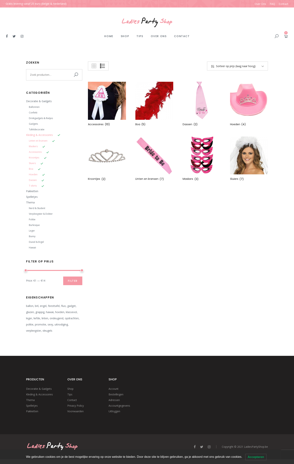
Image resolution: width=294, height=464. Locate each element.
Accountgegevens (119, 405)
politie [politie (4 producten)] (29, 324)
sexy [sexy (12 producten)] (50, 324)
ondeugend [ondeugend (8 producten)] (56, 318)
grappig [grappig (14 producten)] (39, 312)
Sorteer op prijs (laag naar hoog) (235, 66)
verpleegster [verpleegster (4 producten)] (33, 330)
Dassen (33, 180)
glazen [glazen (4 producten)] (30, 312)
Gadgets (33, 123)
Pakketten (32, 191)
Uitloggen (114, 411)
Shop (125, 36)
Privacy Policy (75, 405)
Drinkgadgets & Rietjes (41, 118)
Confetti (33, 112)
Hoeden (33, 174)
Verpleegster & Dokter (41, 213)
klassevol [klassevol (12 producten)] (71, 312)
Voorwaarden (75, 411)
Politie (32, 219)
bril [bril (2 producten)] (36, 306)
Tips (139, 36)
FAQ (272, 4)
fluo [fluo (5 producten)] (63, 306)
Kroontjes (34, 157)
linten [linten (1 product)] (45, 318)
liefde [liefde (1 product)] (37, 318)
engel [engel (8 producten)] (43, 306)
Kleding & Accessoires (39, 135)
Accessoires (35, 152)
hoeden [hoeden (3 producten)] (59, 312)
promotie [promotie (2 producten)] (40, 324)
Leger (32, 230)
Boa (31, 168)
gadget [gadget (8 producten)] (71, 306)
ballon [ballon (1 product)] (29, 306)
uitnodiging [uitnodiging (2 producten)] (61, 324)
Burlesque (34, 225)
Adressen (114, 400)
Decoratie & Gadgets (39, 101)
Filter (73, 281)
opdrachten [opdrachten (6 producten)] (72, 318)
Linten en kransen (38, 140)
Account (113, 389)
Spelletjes (32, 197)
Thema (30, 202)
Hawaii (32, 247)
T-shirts (33, 185)
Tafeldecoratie (36, 129)
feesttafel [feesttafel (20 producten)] (54, 306)
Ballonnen (34, 107)
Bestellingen (116, 394)
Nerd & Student (37, 208)
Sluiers (32, 163)
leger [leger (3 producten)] (29, 318)
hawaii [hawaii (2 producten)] (50, 312)
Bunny (32, 236)
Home (108, 36)
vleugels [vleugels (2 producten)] (47, 330)
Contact (283, 4)
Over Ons (260, 4)
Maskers (33, 146)
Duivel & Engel (36, 242)
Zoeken (76, 74)
